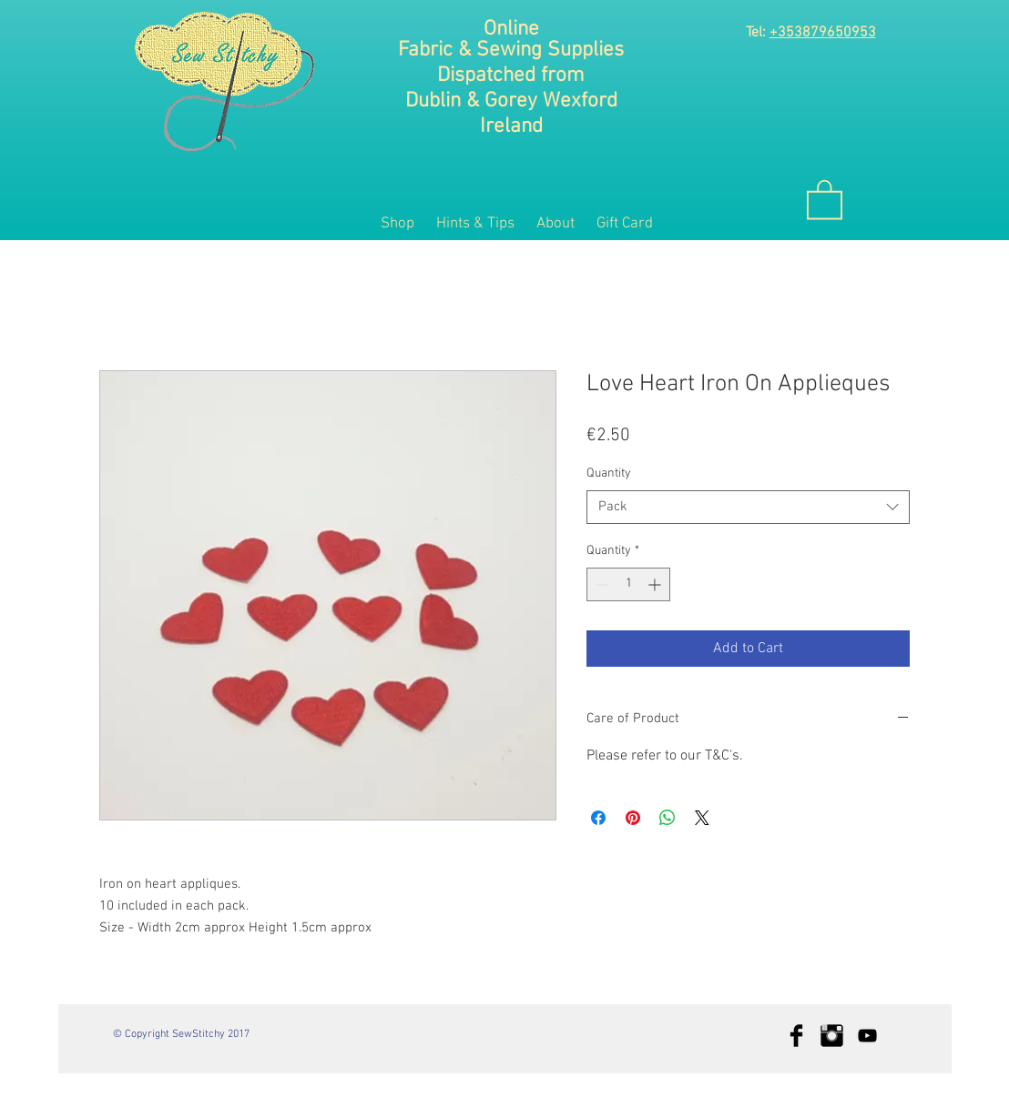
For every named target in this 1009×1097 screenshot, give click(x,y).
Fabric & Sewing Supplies (511, 50)
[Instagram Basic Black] (831, 1035)
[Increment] (656, 584)
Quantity (608, 473)
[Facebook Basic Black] (796, 1035)
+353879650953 (822, 33)
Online (511, 29)
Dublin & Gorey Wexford (511, 101)
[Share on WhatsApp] (667, 818)
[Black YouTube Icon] (867, 1035)
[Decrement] (600, 584)
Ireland (511, 126)
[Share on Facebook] (598, 818)
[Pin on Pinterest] (633, 818)
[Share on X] (702, 818)
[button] (824, 198)
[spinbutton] (628, 584)
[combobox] (748, 507)
